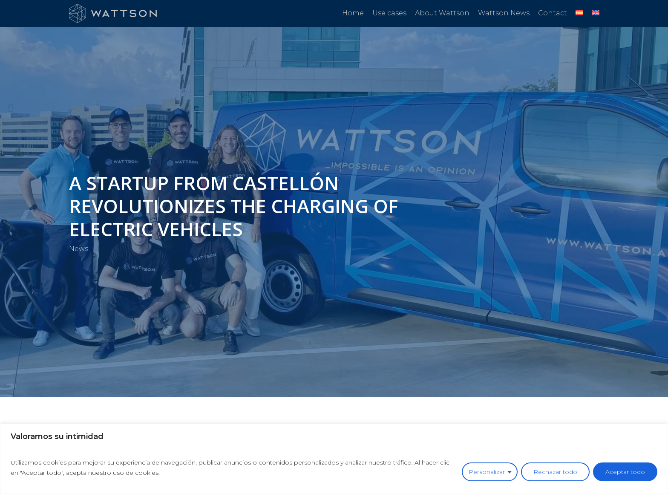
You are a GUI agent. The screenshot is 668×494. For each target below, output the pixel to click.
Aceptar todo (625, 472)
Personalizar (487, 472)
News (78, 248)
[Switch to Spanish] (579, 13)
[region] (334, 459)
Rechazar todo (555, 472)
